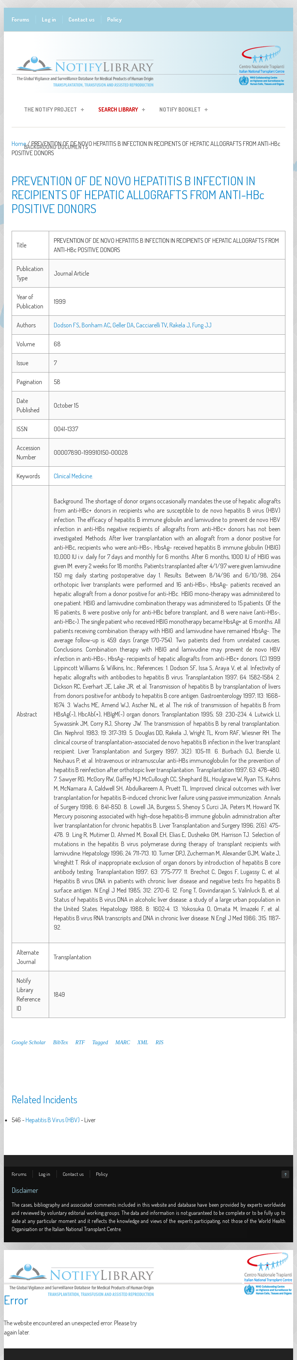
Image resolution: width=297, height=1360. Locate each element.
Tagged (100, 1042)
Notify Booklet (181, 110)
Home (19, 143)
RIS (159, 1042)
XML (142, 1042)
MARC (122, 1042)
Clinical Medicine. (73, 476)
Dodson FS (66, 325)
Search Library (119, 110)
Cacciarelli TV (151, 325)
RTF (80, 1042)
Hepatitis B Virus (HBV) (53, 1120)
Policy (114, 19)
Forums (20, 19)
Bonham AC (96, 325)
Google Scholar (29, 1042)
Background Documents (56, 147)
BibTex (60, 1042)
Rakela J (179, 325)
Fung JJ (202, 325)
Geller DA (123, 325)
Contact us (81, 19)
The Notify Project (51, 110)
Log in (49, 19)
